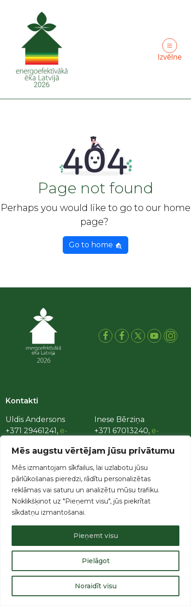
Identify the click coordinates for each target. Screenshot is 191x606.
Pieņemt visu (95, 535)
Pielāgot (96, 561)
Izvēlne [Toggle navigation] (170, 50)
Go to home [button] (95, 244)
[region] (95, 521)
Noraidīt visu (96, 586)
